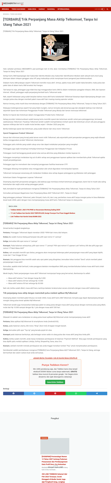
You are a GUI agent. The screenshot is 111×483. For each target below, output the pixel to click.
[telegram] (66, 459)
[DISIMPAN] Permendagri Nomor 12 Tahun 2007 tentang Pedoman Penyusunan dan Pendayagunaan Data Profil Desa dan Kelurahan (93, 59)
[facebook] (10, 459)
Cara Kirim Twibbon (38, 448)
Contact (73, 478)
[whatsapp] (52, 459)
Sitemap (56, 478)
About (37, 478)
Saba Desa (33, 6)
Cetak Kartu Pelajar (88, 121)
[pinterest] (38, 459)
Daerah (43, 6)
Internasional (65, 6)
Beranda (6, 6)
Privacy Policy (46, 478)
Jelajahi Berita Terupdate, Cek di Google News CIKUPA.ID (38, 424)
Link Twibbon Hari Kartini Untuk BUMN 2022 (25, 259)
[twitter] (24, 459)
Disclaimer (64, 478)
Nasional (52, 6)
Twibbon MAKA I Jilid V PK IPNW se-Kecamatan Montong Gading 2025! (35, 250)
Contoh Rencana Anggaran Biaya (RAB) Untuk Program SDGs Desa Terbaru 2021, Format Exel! (93, 96)
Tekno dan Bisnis (19, 6)
